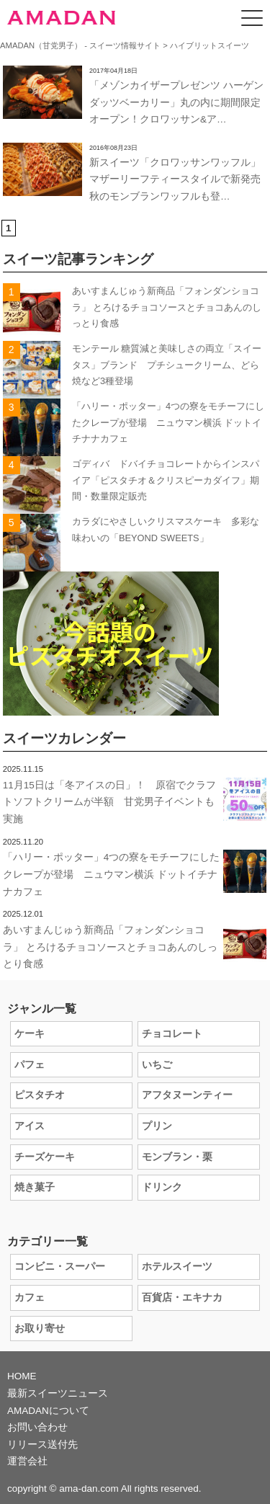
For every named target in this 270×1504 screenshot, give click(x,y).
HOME (22, 1376)
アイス (29, 1126)
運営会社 (27, 1461)
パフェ (29, 1064)
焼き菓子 (34, 1187)
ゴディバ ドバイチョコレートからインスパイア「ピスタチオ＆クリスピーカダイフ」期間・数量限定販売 (165, 480)
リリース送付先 (42, 1444)
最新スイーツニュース (57, 1393)
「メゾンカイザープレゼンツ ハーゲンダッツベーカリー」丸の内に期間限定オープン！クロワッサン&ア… (176, 102)
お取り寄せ (39, 1328)
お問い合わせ (37, 1427)
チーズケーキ (44, 1157)
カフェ (29, 1297)
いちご (157, 1064)
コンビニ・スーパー (59, 1266)
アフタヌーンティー (187, 1095)
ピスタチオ (39, 1095)
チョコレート (172, 1033)
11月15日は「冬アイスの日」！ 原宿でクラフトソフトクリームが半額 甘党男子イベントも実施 (109, 802)
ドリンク (162, 1187)
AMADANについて (48, 1410)
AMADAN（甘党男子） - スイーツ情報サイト (80, 45)
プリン (157, 1126)
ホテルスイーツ (177, 1266)
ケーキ (29, 1033)
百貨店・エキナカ (182, 1297)
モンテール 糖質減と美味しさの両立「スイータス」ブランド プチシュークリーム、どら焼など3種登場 (167, 364)
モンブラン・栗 (177, 1157)
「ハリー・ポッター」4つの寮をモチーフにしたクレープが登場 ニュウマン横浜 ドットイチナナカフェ (168, 422)
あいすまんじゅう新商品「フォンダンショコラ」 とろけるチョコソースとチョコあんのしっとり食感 (167, 307)
